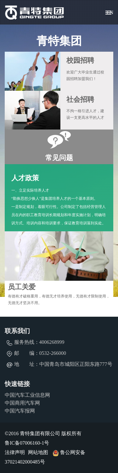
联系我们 (17, 330)
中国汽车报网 (20, 410)
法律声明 (15, 452)
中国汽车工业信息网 (27, 395)
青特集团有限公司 (35, 12)
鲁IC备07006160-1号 (27, 443)
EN (110, 12)
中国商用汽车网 (22, 403)
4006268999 (52, 342)
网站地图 (38, 452)
